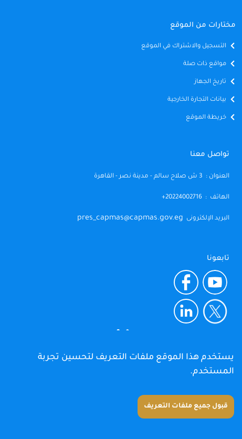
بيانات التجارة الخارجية (196, 100)
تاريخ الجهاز (210, 82)
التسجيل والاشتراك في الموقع (183, 46)
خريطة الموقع (206, 117)
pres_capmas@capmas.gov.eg (130, 218)
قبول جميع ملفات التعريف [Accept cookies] (186, 406)
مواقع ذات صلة (204, 64)
